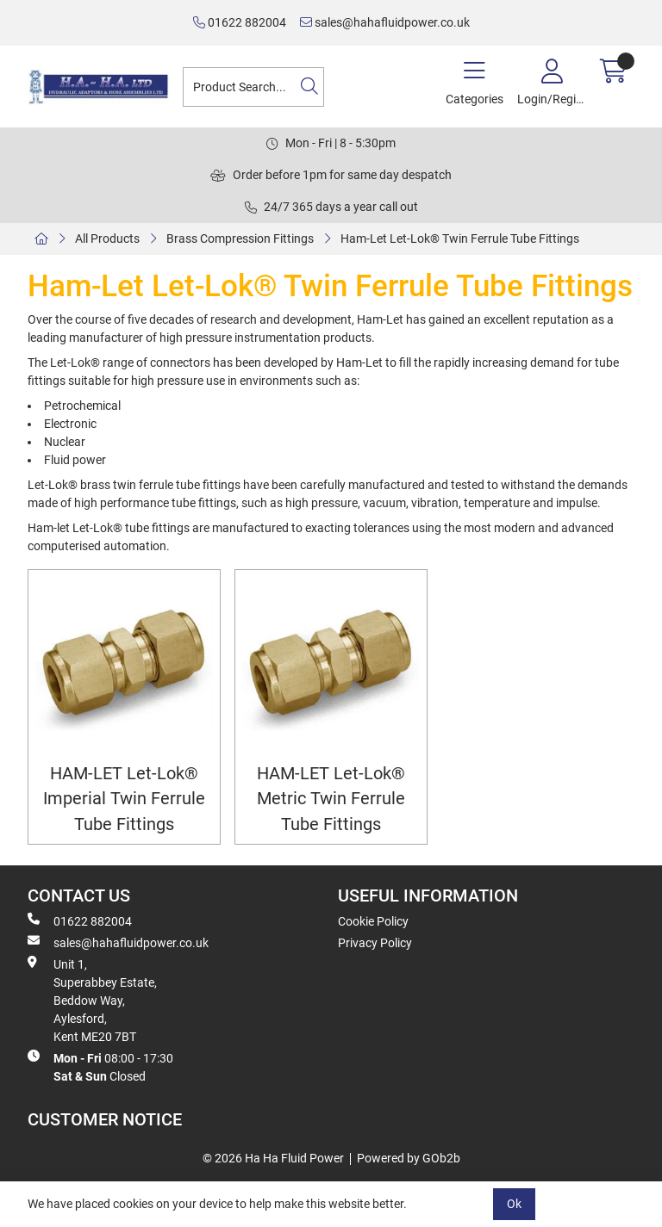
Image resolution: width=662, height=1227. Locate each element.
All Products (107, 238)
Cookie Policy (373, 921)
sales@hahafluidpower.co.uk (385, 22)
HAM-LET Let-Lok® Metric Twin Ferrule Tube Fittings (331, 799)
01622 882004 (239, 22)
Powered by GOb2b (408, 1158)
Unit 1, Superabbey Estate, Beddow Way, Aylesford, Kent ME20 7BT (92, 1000)
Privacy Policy (375, 943)
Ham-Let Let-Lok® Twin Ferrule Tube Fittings (459, 238)
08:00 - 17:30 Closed (100, 1066)
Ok (514, 1204)
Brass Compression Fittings (240, 238)
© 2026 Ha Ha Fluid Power (273, 1158)
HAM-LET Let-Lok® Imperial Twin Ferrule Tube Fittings (124, 799)
